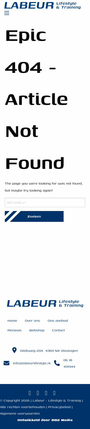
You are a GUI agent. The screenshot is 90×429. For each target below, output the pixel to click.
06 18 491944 (69, 363)
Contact (58, 330)
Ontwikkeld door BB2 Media (45, 419)
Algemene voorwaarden (20, 413)
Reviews (14, 330)
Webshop (36, 330)
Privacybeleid (59, 406)
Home (12, 320)
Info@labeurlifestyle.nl (31, 362)
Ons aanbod (58, 320)
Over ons (32, 320)
